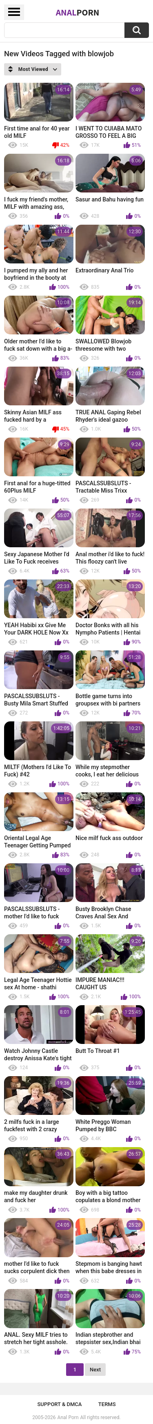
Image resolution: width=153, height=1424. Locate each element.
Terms (107, 1404)
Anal (78, 12)
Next (95, 1370)
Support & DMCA (59, 1404)
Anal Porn (68, 1417)
